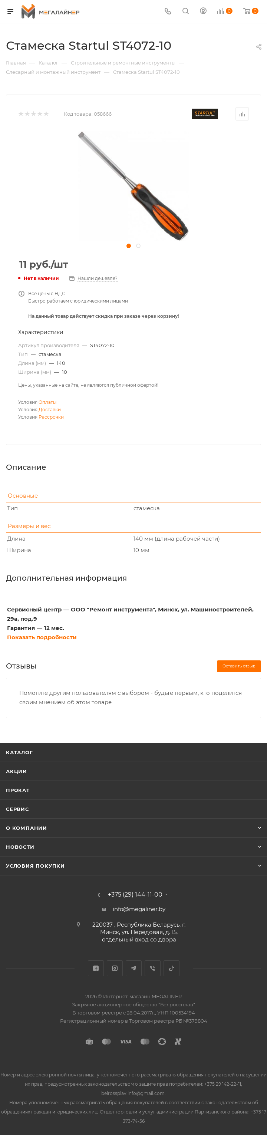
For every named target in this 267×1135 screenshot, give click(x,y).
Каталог (19, 752)
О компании (26, 828)
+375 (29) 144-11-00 (135, 895)
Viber (153, 968)
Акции (16, 771)
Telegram (134, 968)
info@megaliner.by (139, 909)
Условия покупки (35, 866)
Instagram (115, 968)
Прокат (18, 790)
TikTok (171, 968)
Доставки (50, 409)
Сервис (17, 809)
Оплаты (47, 402)
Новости (20, 847)
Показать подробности (42, 637)
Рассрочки (51, 417)
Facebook (96, 968)
